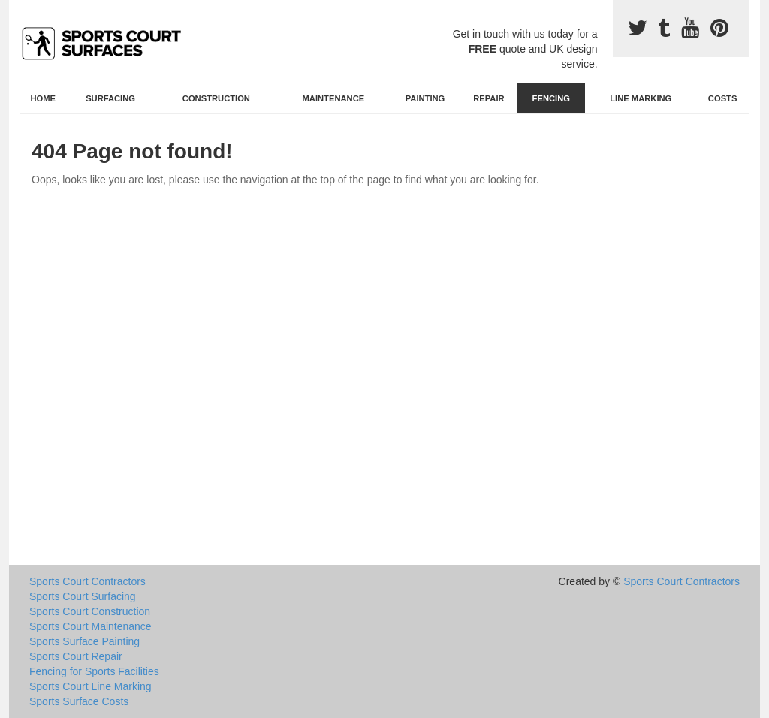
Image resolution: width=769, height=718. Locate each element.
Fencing (551, 98)
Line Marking (640, 98)
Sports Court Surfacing (82, 596)
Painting (425, 98)
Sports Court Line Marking (90, 686)
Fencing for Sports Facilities (94, 671)
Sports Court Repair (75, 656)
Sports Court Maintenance (90, 626)
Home (43, 98)
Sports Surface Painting (84, 641)
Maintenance (334, 98)
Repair (488, 98)
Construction (216, 98)
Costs (722, 98)
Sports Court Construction (89, 611)
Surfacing (110, 98)
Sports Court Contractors (87, 581)
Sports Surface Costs (78, 701)
